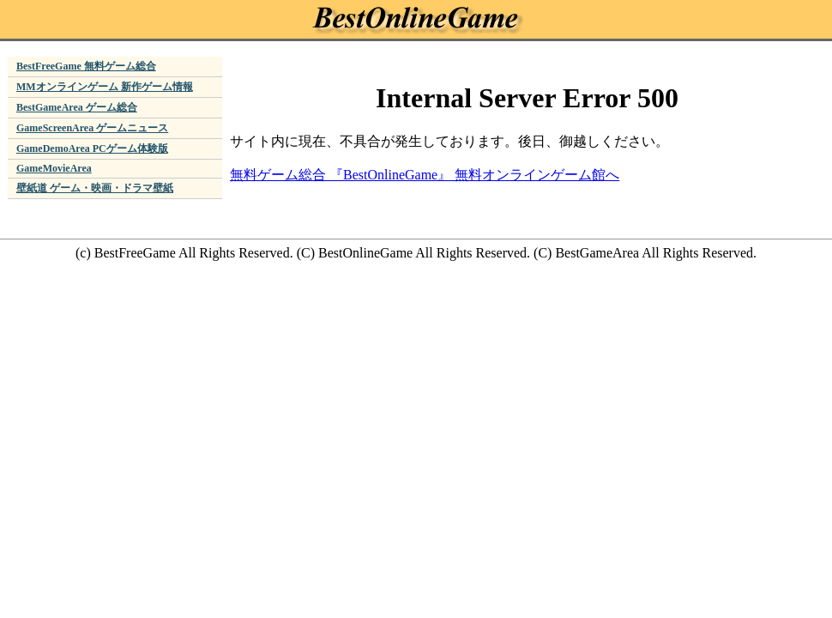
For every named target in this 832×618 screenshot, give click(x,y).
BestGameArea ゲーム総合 (76, 107)
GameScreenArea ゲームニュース (92, 128)
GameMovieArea (54, 168)
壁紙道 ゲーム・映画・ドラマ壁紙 (94, 188)
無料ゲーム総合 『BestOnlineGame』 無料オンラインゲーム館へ (424, 174)
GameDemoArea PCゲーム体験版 (92, 148)
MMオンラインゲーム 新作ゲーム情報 (104, 87)
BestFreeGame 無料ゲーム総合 (86, 66)
